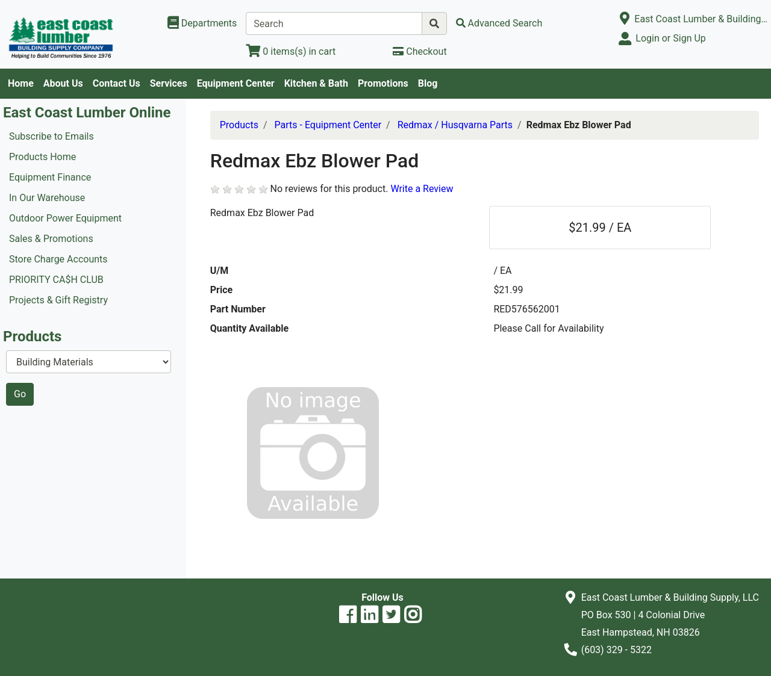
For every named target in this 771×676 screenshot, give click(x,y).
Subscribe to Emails (51, 136)
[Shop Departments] (202, 23)
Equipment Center (236, 83)
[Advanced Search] (499, 23)
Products (239, 125)
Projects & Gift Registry (58, 300)
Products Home (42, 157)
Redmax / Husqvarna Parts (455, 125)
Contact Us (116, 83)
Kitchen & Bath (316, 83)
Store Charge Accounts (58, 259)
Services (168, 83)
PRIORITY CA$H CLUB (56, 279)
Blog (428, 83)
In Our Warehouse (47, 197)
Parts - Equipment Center (328, 125)
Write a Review (421, 188)
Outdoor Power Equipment (65, 218)
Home (21, 83)
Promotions (383, 83)
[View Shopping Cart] (291, 51)
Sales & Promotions (51, 238)
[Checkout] (419, 51)
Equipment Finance (50, 177)
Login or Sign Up (670, 38)
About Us (63, 83)
